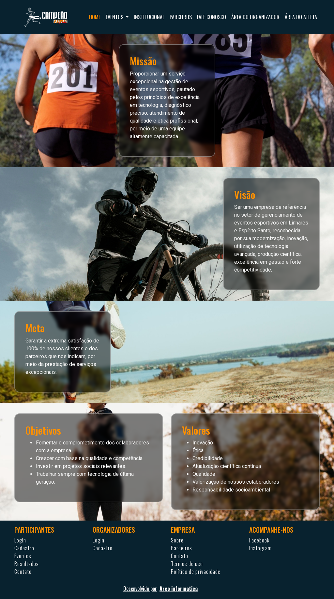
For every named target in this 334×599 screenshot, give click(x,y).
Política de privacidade (195, 571)
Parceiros (181, 17)
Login (20, 540)
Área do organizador (255, 17)
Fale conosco (211, 17)
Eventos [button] (115, 17)
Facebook (259, 540)
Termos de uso (187, 564)
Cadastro (24, 548)
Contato (23, 571)
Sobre (177, 540)
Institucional (149, 17)
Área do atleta (301, 17)
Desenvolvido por (167, 588)
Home (94, 17)
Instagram (260, 548)
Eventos (22, 556)
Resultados (26, 564)
